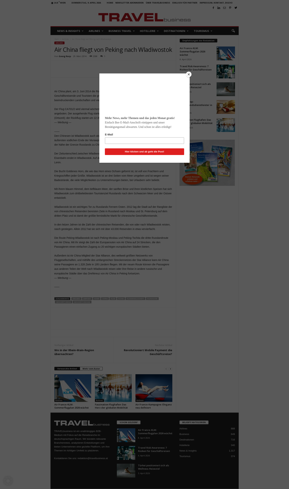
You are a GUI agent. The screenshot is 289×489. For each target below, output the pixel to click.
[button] (8, 481)
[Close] (188, 74)
